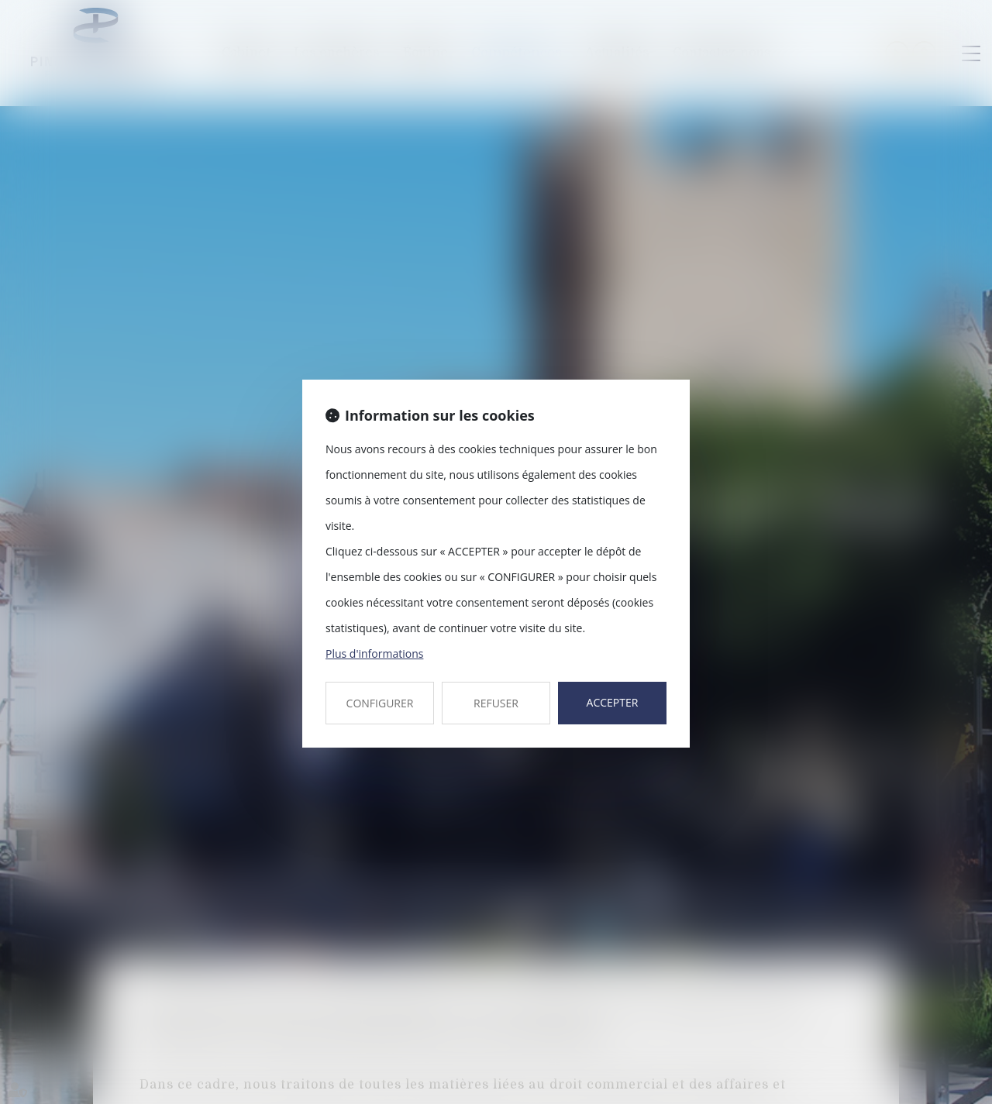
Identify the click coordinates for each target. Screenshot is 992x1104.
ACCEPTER (613, 702)
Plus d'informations (374, 653)
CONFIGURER (380, 703)
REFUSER (496, 703)
